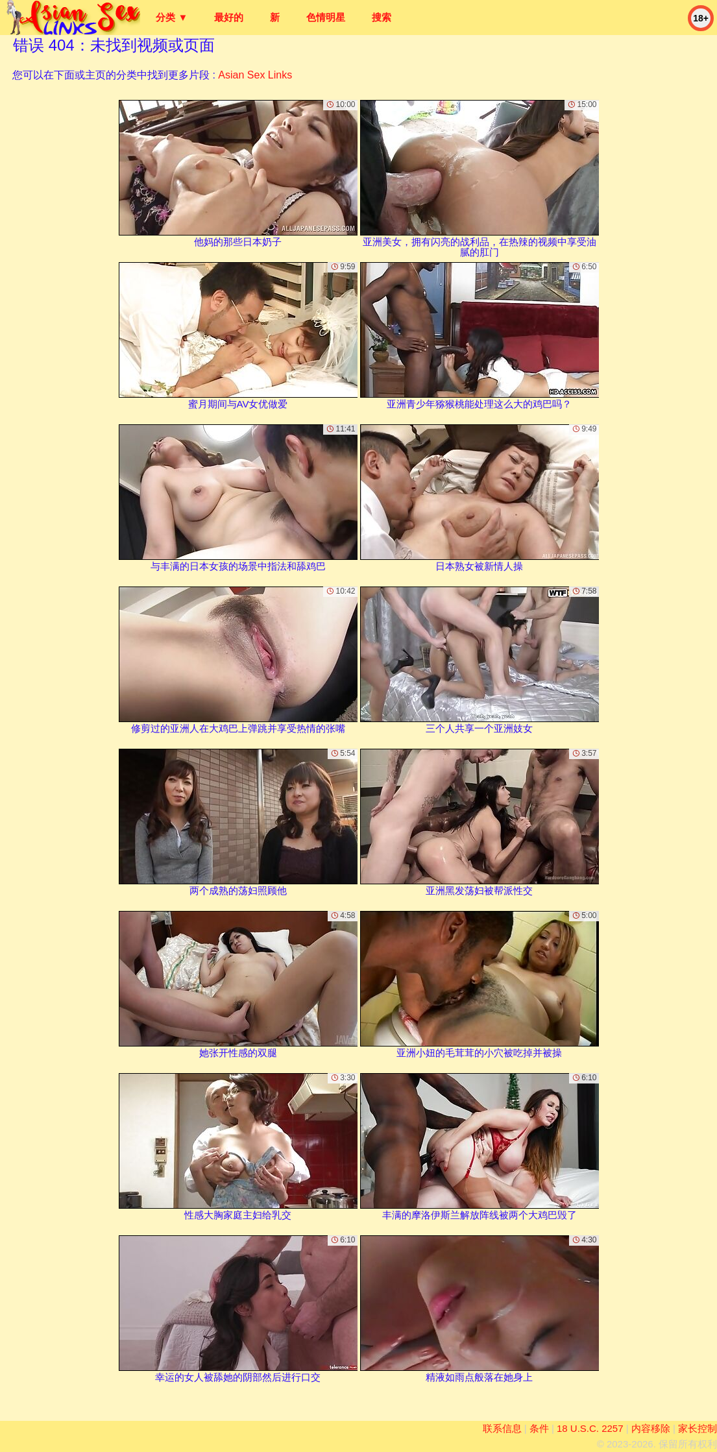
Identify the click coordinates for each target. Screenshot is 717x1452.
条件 (539, 1428)
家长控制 (697, 1428)
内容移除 (650, 1428)
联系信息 (502, 1428)
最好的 (228, 17)
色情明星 (325, 17)
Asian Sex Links (255, 74)
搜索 (381, 17)
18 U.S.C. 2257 (590, 1428)
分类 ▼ (172, 17)
